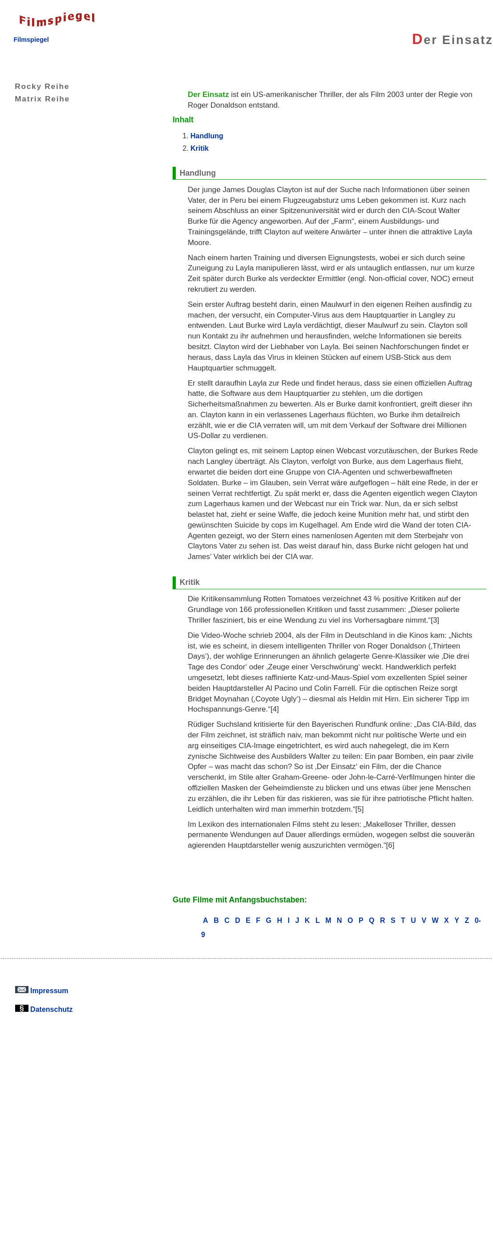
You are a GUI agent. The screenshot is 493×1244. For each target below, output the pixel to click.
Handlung (206, 136)
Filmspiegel (30, 39)
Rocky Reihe (35, 86)
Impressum (42, 990)
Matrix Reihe (35, 98)
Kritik (199, 148)
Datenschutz (44, 1009)
